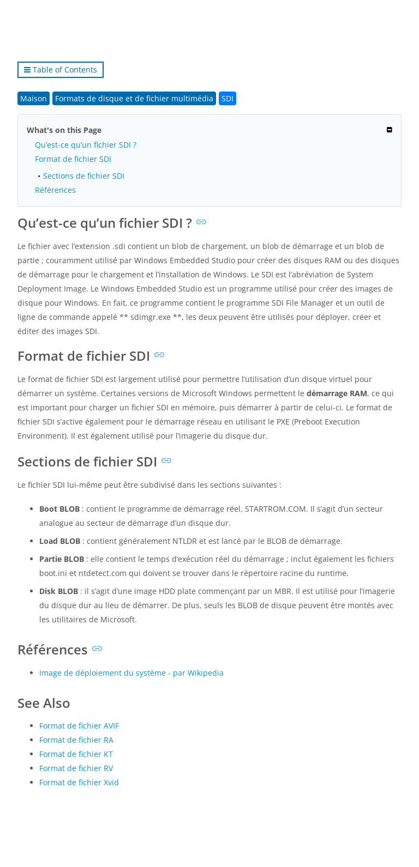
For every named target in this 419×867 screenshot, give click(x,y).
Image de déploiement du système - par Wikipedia (131, 673)
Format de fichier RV (76, 768)
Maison (33, 98)
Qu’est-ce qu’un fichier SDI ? (85, 145)
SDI (228, 98)
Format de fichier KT (76, 754)
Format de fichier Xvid (79, 782)
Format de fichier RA (76, 740)
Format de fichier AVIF (79, 725)
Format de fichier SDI (73, 159)
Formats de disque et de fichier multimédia (134, 98)
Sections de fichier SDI (83, 176)
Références (55, 190)
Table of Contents (60, 69)
